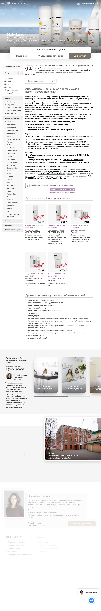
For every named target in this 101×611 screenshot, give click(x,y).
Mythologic (11, 188)
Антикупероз (33, 316)
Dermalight (11, 159)
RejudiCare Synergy (14, 110)
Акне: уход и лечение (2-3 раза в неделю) (45, 311)
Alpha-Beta (11, 133)
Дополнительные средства (13, 215)
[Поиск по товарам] (39, 81)
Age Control (11, 125)
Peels (9, 191)
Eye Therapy (11, 165)
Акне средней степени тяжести (41, 305)
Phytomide (11, 197)
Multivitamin (11, 185)
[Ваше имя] (25, 56)
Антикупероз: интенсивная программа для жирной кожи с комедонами (58, 318)
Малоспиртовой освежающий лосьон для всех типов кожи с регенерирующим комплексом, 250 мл (57, 239)
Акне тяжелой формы (37, 308)
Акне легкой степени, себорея (41, 300)
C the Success (12, 151)
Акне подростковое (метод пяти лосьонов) (46, 303)
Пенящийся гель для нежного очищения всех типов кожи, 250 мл (34, 237)
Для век (7, 84)
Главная (10, 40)
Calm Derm (11, 153)
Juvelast (10, 171)
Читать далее (30, 74)
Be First (9, 145)
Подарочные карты (11, 90)
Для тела (7, 87)
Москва (17, 67)
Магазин (18, 40)
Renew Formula (12, 203)
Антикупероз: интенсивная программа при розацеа (50, 330)
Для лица (7, 81)
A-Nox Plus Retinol (13, 139)
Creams (9, 156)
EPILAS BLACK (59, 192)
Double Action (12, 162)
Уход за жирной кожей (37, 338)
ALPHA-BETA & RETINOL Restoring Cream (55, 174)
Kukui (9, 174)
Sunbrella (10, 205)
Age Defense (11, 127)
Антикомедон (34, 313)
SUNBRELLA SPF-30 (50, 148)
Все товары (8, 78)
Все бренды (11, 102)
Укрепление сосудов (37, 335)
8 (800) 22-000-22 (16, 370)
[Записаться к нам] (85, 3)
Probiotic (10, 200)
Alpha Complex (12, 130)
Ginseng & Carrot (13, 168)
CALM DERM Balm (85, 162)
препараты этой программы (52, 185)
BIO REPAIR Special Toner (73, 139)
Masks (9, 182)
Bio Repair (10, 148)
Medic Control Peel (14, 108)
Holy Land (42, 40)
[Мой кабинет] (98, 3)
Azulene (10, 142)
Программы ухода (30, 40)
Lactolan (10, 177)
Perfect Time (11, 194)
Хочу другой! (11, 113)
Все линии (11, 122)
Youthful (10, 211)
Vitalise (9, 208)
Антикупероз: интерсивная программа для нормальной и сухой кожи (57, 333)
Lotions (9, 179)
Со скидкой (8, 93)
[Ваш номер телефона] (54, 56)
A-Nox (9, 136)
